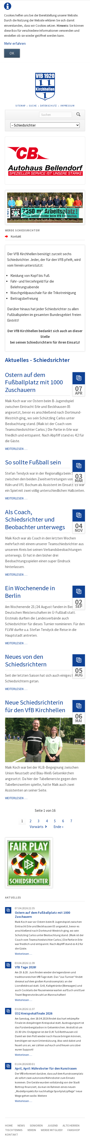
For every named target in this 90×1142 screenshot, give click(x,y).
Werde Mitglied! (52, 1130)
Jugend (53, 1125)
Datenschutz (48, 105)
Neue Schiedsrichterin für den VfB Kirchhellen (35, 706)
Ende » (58, 826)
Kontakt (11, 1134)
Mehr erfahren (15, 43)
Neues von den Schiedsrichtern (26, 660)
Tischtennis (14, 1130)
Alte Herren (71, 1125)
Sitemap (20, 105)
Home (9, 1125)
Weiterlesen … (16, 449)
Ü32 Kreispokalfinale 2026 (33, 1013)
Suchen (78, 115)
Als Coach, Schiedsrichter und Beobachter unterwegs (35, 519)
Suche (33, 105)
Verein (31, 1130)
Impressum (67, 105)
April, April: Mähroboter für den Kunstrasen (46, 1068)
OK (12, 53)
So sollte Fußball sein (33, 462)
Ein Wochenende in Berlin (30, 591)
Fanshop (73, 1130)
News (21, 1125)
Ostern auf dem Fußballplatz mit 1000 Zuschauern (34, 382)
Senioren (36, 1125)
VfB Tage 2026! (25, 967)
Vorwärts (36, 826)
